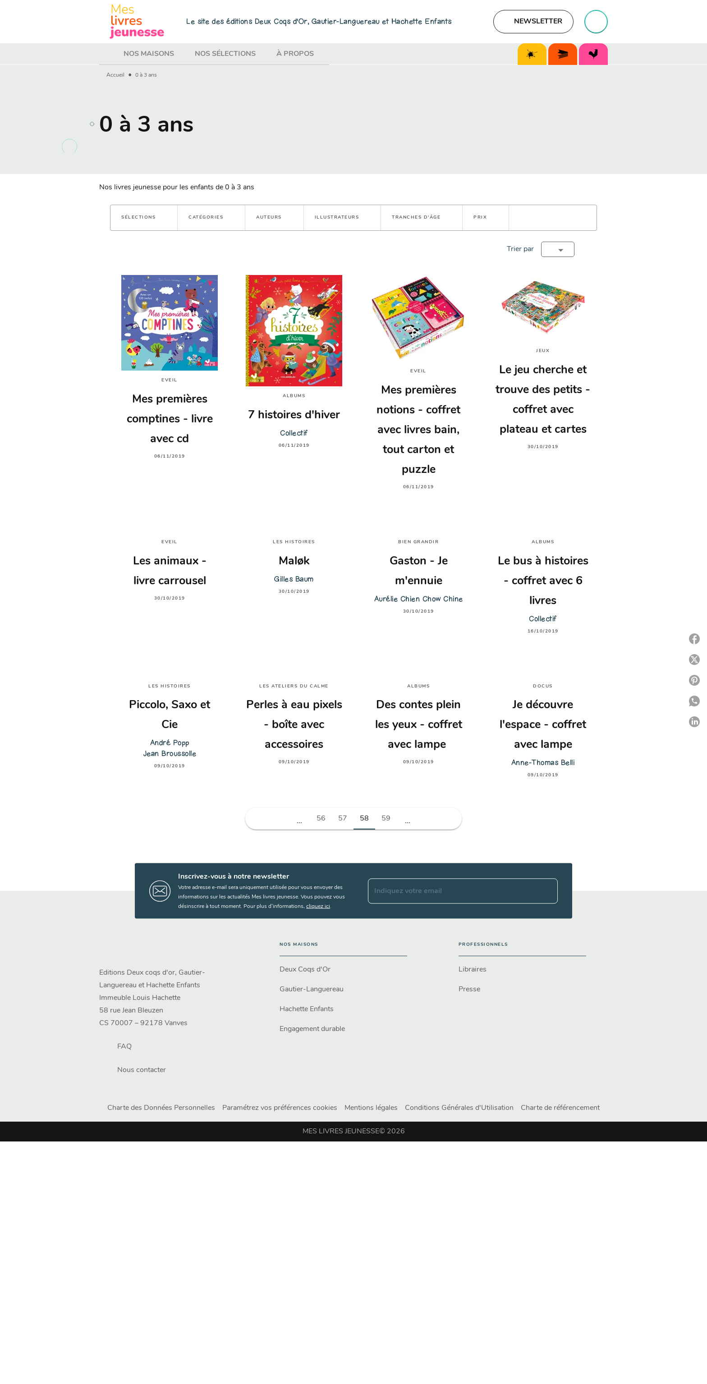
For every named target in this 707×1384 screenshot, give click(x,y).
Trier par (520, 249)
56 (321, 818)
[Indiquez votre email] (451, 890)
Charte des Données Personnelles (161, 1108)
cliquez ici (318, 906)
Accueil (115, 75)
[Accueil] (137, 21)
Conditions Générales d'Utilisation (459, 1108)
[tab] (108, 54)
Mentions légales (371, 1108)
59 (385, 818)
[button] (533, 21)
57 (342, 818)
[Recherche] (596, 21)
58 (364, 818)
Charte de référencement (560, 1108)
